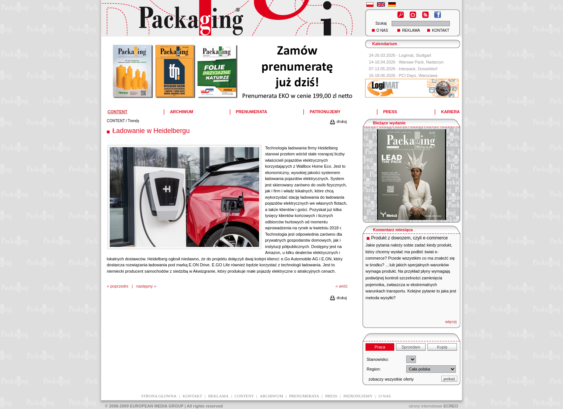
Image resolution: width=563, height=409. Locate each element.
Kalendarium (384, 43)
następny (144, 286)
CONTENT (116, 121)
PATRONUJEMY (325, 111)
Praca (379, 347)
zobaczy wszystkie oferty (391, 379)
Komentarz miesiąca (393, 229)
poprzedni (119, 286)
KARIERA (450, 111)
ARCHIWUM (181, 111)
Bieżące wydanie (389, 123)
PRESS (390, 111)
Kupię (442, 347)
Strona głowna (159, 396)
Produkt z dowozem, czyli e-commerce (409, 238)
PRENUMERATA (251, 111)
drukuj (338, 121)
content (243, 396)
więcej (451, 321)
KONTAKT (440, 30)
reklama (218, 396)
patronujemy (358, 396)
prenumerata (304, 396)
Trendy (133, 121)
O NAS (382, 30)
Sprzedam (410, 347)
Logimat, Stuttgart (415, 55)
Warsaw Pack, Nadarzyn (421, 62)
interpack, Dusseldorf (418, 68)
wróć (343, 286)
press (331, 396)
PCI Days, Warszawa (418, 75)
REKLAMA (411, 30)
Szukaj (380, 23)
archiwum (271, 396)
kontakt (192, 396)
